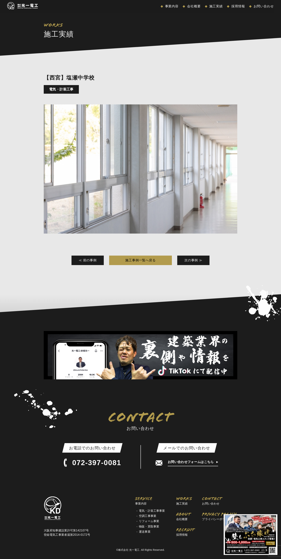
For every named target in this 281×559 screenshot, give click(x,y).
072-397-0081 (92, 463)
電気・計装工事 (61, 89)
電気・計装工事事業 (152, 510)
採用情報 (237, 6)
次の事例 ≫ (193, 260)
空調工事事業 (147, 515)
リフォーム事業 (149, 521)
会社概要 (193, 6)
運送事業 (145, 531)
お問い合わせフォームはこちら (191, 462)
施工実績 (215, 6)
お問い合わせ (263, 6)
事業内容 (171, 6)
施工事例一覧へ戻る (140, 260)
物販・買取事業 (149, 526)
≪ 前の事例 (88, 260)
